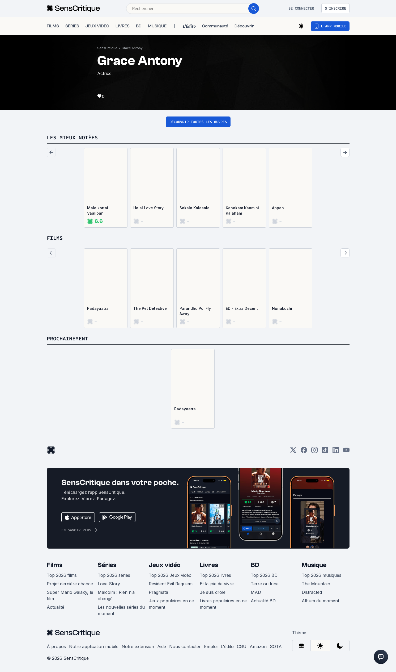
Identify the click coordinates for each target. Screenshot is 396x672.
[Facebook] (304, 451)
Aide (161, 646)
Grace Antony (132, 48)
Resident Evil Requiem (171, 583)
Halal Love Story (148, 208)
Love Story (109, 583)
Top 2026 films (62, 575)
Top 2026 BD (264, 575)
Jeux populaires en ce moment (171, 604)
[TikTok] (325, 451)
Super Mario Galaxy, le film (70, 595)
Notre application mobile (93, 646)
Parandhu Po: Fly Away (195, 311)
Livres (209, 565)
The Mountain (316, 583)
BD (255, 565)
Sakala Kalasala (195, 208)
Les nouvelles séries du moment (121, 610)
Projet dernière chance (70, 583)
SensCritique (107, 48)
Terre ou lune (265, 583)
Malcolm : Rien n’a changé (116, 595)
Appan (278, 208)
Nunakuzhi (282, 308)
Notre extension (138, 646)
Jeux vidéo (165, 565)
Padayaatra (98, 308)
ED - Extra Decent (242, 308)
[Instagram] (314, 451)
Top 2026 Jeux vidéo (170, 575)
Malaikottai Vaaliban (97, 210)
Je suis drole (212, 592)
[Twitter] (293, 451)
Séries (107, 565)
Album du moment (320, 600)
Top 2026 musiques (321, 575)
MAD (256, 592)
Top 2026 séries (114, 575)
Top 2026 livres (215, 575)
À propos (56, 646)
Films (54, 565)
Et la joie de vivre (217, 583)
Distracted (312, 592)
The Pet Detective (150, 308)
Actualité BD (263, 600)
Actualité (55, 607)
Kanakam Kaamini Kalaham (242, 210)
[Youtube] (346, 451)
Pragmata (158, 592)
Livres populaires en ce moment (223, 604)
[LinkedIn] (336, 451)
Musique (314, 565)
